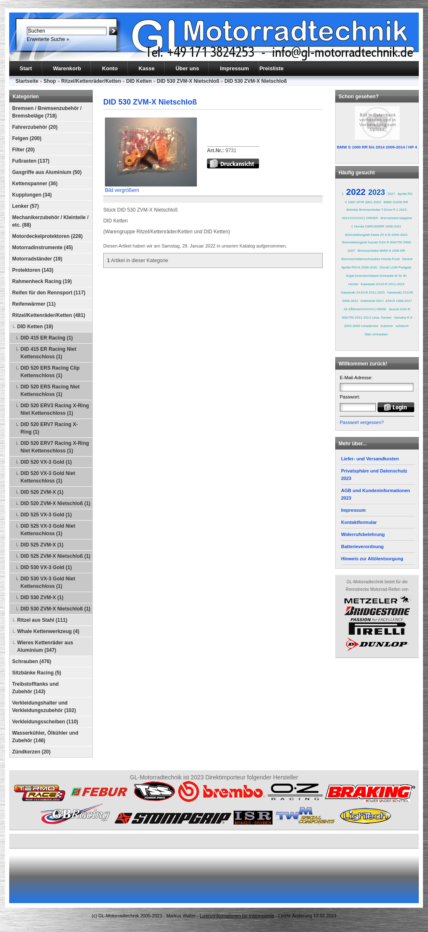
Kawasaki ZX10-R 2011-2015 (383, 284)
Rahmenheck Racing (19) (42, 281)
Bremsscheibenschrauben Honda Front (370, 259)
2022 (356, 192)
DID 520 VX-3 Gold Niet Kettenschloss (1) (47, 477)
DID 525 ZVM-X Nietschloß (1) (55, 556)
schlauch (402, 326)
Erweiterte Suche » (48, 39)
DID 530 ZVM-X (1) (42, 597)
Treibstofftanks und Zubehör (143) (35, 688)
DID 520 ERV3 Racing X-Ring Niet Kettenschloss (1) (54, 409)
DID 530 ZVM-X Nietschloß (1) (55, 609)
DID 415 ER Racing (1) (46, 338)
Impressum (234, 68)
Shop (49, 81)
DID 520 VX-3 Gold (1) (46, 462)
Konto (110, 68)
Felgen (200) (26, 138)
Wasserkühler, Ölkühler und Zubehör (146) (45, 736)
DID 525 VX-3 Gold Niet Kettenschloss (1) (47, 529)
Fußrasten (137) (30, 161)
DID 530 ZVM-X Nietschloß (188, 81)
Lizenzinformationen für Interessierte (237, 915)
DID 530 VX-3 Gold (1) (46, 567)
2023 (376, 192)
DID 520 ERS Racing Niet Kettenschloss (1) (49, 390)
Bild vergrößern (151, 187)
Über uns (187, 68)
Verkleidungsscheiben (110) (45, 722)
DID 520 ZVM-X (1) (42, 492)
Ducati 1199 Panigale (395, 267)
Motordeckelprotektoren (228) (47, 236)
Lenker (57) (25, 206)
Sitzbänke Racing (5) (36, 673)
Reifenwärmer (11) (34, 304)
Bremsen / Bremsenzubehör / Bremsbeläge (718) (47, 112)
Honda (353, 284)
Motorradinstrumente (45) (42, 247)
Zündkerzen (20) (31, 752)
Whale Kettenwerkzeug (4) (48, 631)
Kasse (147, 68)
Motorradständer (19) (37, 259)
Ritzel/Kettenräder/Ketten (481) (48, 315)
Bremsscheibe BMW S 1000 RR (381, 251)
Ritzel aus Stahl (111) (42, 620)
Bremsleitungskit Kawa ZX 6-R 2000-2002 (376, 235)
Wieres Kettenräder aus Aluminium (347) (45, 646)
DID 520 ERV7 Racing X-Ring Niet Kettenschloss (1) (54, 447)
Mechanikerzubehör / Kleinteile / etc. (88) (50, 221)
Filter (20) (23, 150)
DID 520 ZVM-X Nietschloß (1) (55, 503)
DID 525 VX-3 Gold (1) (46, 515)
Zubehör (386, 326)
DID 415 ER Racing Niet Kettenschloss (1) (48, 353)
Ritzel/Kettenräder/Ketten (91, 81)
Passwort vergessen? (362, 422)
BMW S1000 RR (396, 202)
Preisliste (272, 68)
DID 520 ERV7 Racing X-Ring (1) (49, 428)
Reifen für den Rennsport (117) (48, 293)
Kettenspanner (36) (35, 183)
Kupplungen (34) (32, 195)
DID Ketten (139, 81)
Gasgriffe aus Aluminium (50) (47, 172)
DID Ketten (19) (35, 326)
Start (26, 68)
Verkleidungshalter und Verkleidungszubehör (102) (44, 706)
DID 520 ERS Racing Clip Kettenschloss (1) (49, 371)
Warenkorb (67, 68)
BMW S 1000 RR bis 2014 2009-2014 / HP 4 (377, 147)
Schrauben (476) (31, 661)
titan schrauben (376, 334)
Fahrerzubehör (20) (35, 127)
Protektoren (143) (33, 270)
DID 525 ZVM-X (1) (42, 545)
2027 (391, 194)
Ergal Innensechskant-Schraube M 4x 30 (376, 276)
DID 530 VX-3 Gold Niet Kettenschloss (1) (47, 582)
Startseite (26, 81)
